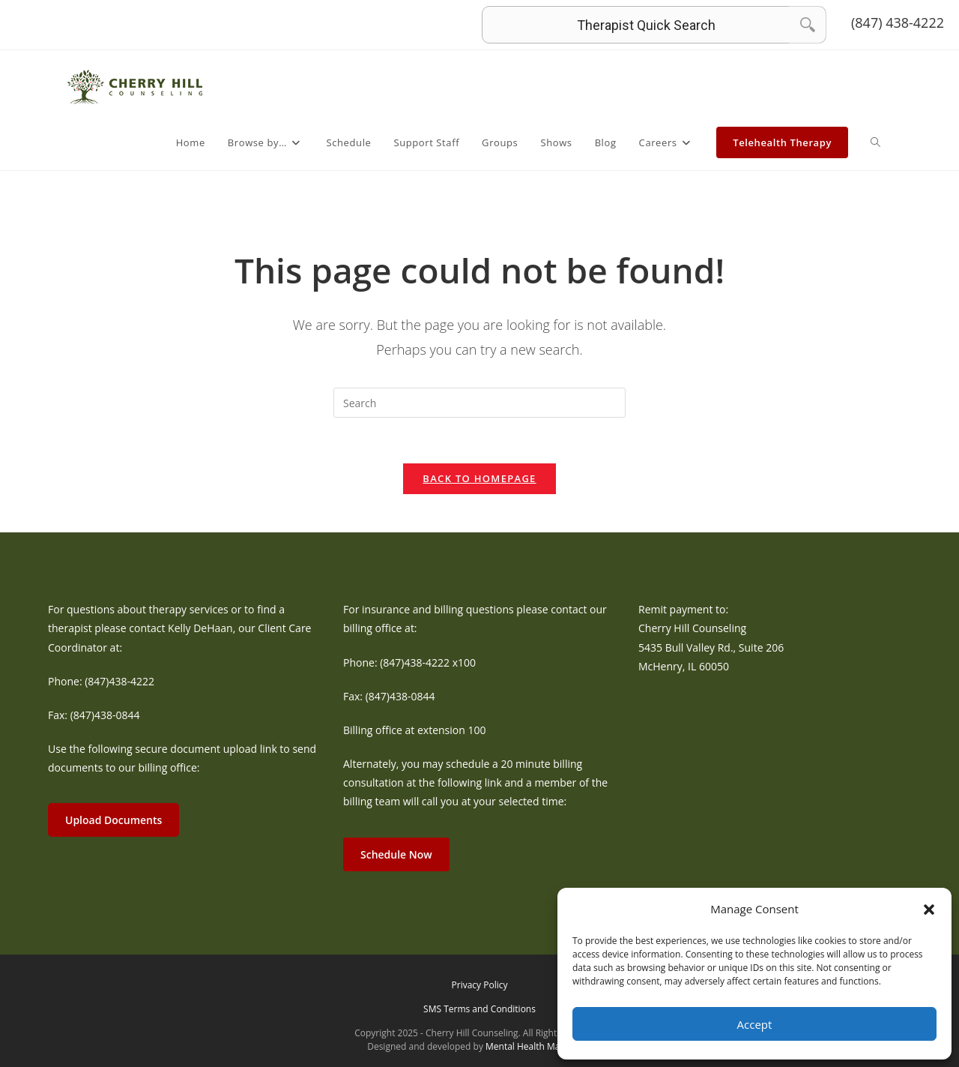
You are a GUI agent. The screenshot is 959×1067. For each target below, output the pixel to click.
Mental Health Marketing (537, 1046)
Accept (754, 1024)
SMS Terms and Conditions (479, 1009)
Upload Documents (113, 820)
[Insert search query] (479, 403)
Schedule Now (396, 854)
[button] (929, 909)
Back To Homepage (479, 478)
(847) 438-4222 (897, 22)
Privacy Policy (480, 985)
